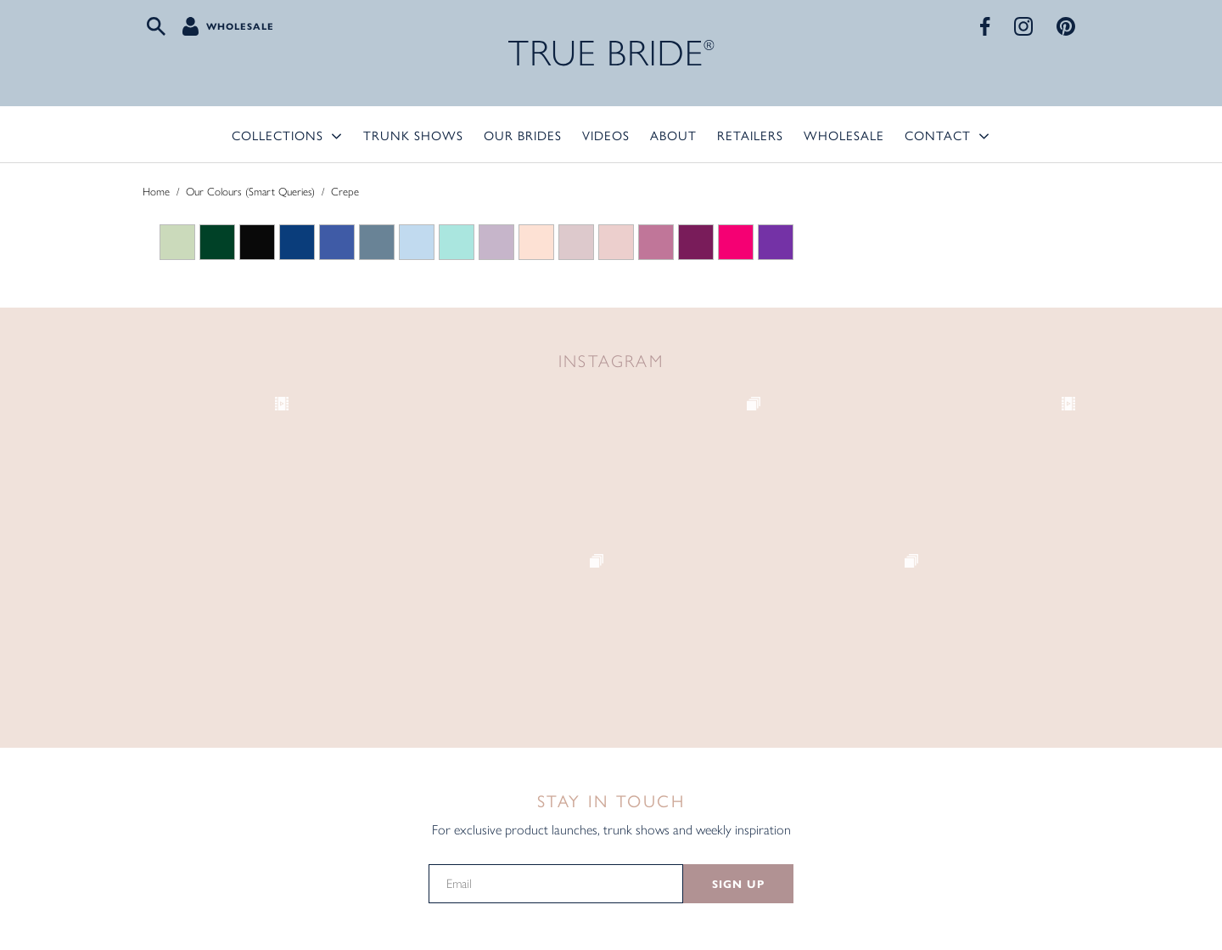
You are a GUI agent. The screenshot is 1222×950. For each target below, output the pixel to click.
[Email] (556, 883)
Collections (277, 135)
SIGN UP (738, 884)
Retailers (750, 135)
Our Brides (523, 135)
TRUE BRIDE (611, 53)
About (673, 135)
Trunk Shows (413, 135)
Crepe (345, 191)
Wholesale (240, 26)
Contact (938, 135)
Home (156, 191)
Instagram (611, 361)
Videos (606, 135)
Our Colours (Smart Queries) (250, 191)
